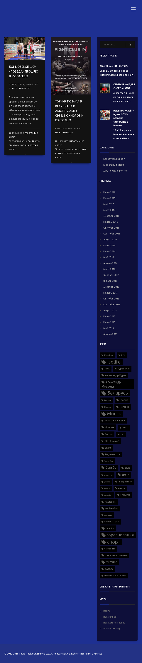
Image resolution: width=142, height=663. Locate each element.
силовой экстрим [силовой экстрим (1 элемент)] (111, 521)
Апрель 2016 (110, 263)
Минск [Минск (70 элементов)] (114, 413)
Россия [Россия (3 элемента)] (109, 434)
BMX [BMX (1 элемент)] (123, 355)
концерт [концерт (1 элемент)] (122, 488)
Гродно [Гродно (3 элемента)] (124, 400)
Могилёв (24, 145)
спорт (12, 149)
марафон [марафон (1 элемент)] (108, 495)
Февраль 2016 (111, 275)
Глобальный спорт (113, 164)
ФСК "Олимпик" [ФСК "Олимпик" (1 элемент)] (111, 441)
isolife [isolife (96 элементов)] (114, 361)
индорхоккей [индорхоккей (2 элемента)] (125, 481)
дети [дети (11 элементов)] (125, 474)
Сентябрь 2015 (111, 304)
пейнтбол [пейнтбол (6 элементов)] (111, 508)
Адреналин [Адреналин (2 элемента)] (124, 368)
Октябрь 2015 (111, 298)
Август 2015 (110, 310)
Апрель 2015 (110, 334)
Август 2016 (110, 239)
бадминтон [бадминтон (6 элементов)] (112, 454)
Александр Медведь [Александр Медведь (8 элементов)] (111, 384)
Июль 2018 (109, 192)
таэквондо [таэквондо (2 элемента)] (110, 548)
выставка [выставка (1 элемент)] (108, 475)
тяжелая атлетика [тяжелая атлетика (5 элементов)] (116, 555)
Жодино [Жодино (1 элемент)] (107, 407)
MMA (37, 141)
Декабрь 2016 (111, 216)
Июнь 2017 (109, 198)
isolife (31, 141)
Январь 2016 (110, 281)
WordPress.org (111, 628)
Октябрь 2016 (111, 227)
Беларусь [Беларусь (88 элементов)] (117, 392)
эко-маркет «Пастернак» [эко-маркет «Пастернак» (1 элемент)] (115, 575)
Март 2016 (109, 269)
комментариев (114, 622)
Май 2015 (108, 328)
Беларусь (13, 145)
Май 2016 (108, 257)
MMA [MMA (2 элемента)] (107, 368)
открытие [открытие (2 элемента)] (125, 495)
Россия (34, 145)
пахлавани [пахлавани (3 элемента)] (110, 501)
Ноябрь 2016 (110, 221)
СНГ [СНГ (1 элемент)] (122, 435)
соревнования (72, 153)
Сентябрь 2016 (111, 233)
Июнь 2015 (109, 322)
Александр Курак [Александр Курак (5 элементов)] (115, 375)
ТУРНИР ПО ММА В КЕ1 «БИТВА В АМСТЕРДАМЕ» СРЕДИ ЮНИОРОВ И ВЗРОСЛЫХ (69, 111)
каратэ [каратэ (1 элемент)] (107, 488)
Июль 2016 (109, 245)
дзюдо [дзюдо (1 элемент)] (107, 482)
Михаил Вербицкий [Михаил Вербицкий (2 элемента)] (114, 420)
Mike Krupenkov (21, 88)
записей (110, 616)
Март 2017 (109, 210)
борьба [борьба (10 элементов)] (111, 467)
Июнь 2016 (109, 251)
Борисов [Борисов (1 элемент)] (107, 400)
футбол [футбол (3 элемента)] (109, 569)
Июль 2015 (109, 316)
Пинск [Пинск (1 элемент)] (125, 427)
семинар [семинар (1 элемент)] (108, 515)
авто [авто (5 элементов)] (108, 447)
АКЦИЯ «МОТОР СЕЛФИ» (114, 66)
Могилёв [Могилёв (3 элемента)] (109, 427)
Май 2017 (108, 204)
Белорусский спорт (114, 158)
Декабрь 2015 (111, 286)
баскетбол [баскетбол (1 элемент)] (108, 461)
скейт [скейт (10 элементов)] (110, 528)
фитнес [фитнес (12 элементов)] (111, 562)
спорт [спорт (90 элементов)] (113, 541)
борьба (59, 153)
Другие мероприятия (115, 170)
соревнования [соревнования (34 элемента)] (120, 535)
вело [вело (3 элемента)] (127, 467)
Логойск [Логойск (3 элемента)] (124, 406)
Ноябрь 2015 (110, 292)
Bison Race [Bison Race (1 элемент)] (108, 355)
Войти (106, 610)
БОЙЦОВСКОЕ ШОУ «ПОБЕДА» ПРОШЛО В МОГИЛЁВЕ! (23, 71)
